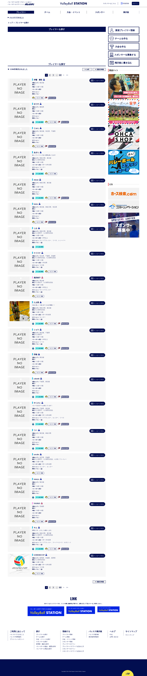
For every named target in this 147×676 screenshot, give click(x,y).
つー (35, 430)
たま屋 (36, 302)
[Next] (63, 75)
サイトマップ (129, 635)
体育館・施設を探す (42, 644)
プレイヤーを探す (42, 634)
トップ (10, 23)
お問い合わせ (114, 637)
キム (35, 527)
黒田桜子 (37, 277)
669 (60, 75)
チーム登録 (66, 637)
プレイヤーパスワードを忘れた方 (73, 646)
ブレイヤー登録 (67, 634)
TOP (128, 673)
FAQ (111, 634)
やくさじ (37, 403)
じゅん (36, 128)
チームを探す (40, 637)
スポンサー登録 (67, 641)
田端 (35, 354)
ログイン (135, 3)
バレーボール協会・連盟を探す (46, 646)
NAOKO (37, 503)
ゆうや (36, 104)
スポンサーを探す (42, 641)
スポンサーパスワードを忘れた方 (73, 651)
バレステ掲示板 (94, 634)
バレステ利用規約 (15, 637)
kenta (36, 204)
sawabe (36, 454)
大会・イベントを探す (43, 639)
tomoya (36, 479)
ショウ (36, 330)
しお (35, 228)
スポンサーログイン (68, 648)
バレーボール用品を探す (44, 648)
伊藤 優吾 (38, 80)
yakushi (36, 378)
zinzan (36, 180)
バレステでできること (16, 17)
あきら (36, 152)
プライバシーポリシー (17, 639)
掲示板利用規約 (94, 637)
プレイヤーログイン (68, 644)
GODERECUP (39, 555)
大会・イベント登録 (68, 639)
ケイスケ (37, 253)
